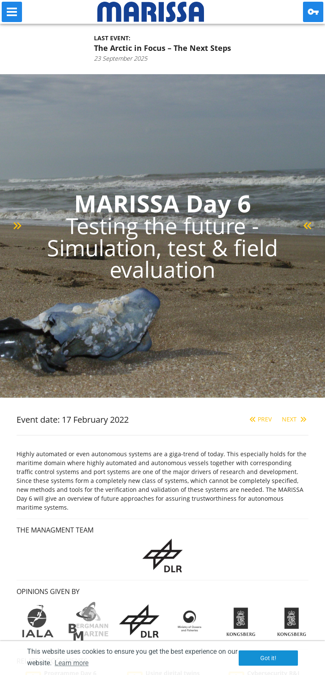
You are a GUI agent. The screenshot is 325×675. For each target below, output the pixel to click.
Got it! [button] (268, 658)
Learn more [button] (71, 663)
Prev (260, 419)
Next (295, 419)
